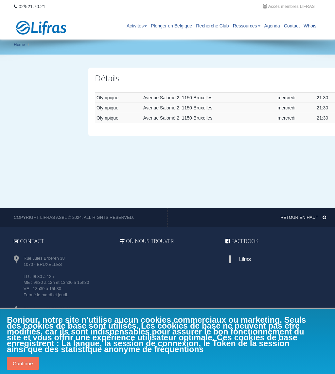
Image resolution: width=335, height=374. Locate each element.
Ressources (246, 25)
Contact (292, 25)
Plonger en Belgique (171, 25)
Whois (310, 25)
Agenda (272, 25)
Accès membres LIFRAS (289, 6)
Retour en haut (303, 217)
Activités (137, 25)
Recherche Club (212, 25)
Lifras (245, 259)
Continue (23, 363)
